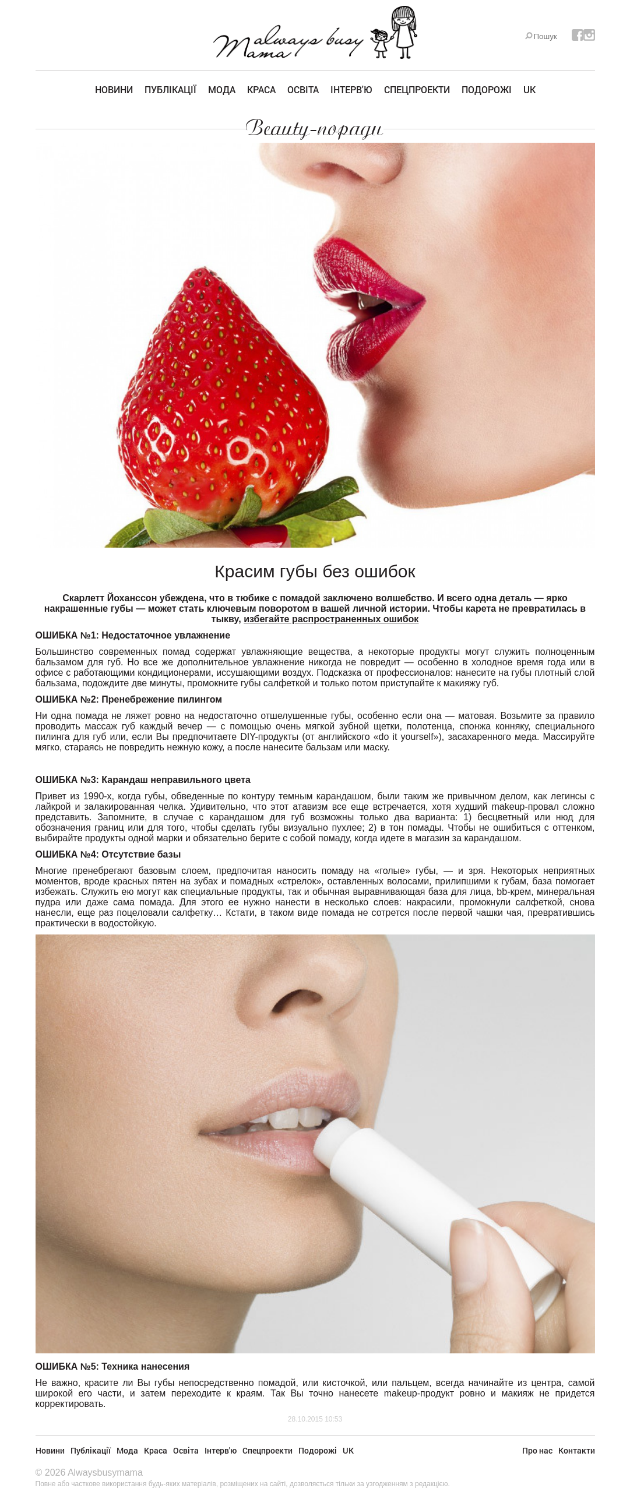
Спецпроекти (417, 89)
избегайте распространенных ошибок (331, 619)
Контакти (576, 1450)
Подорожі (487, 89)
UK (529, 89)
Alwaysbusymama (105, 1472)
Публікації (170, 89)
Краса (261, 89)
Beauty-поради (315, 128)
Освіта (303, 89)
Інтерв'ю (351, 89)
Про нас (537, 1450)
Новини (114, 89)
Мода (221, 89)
